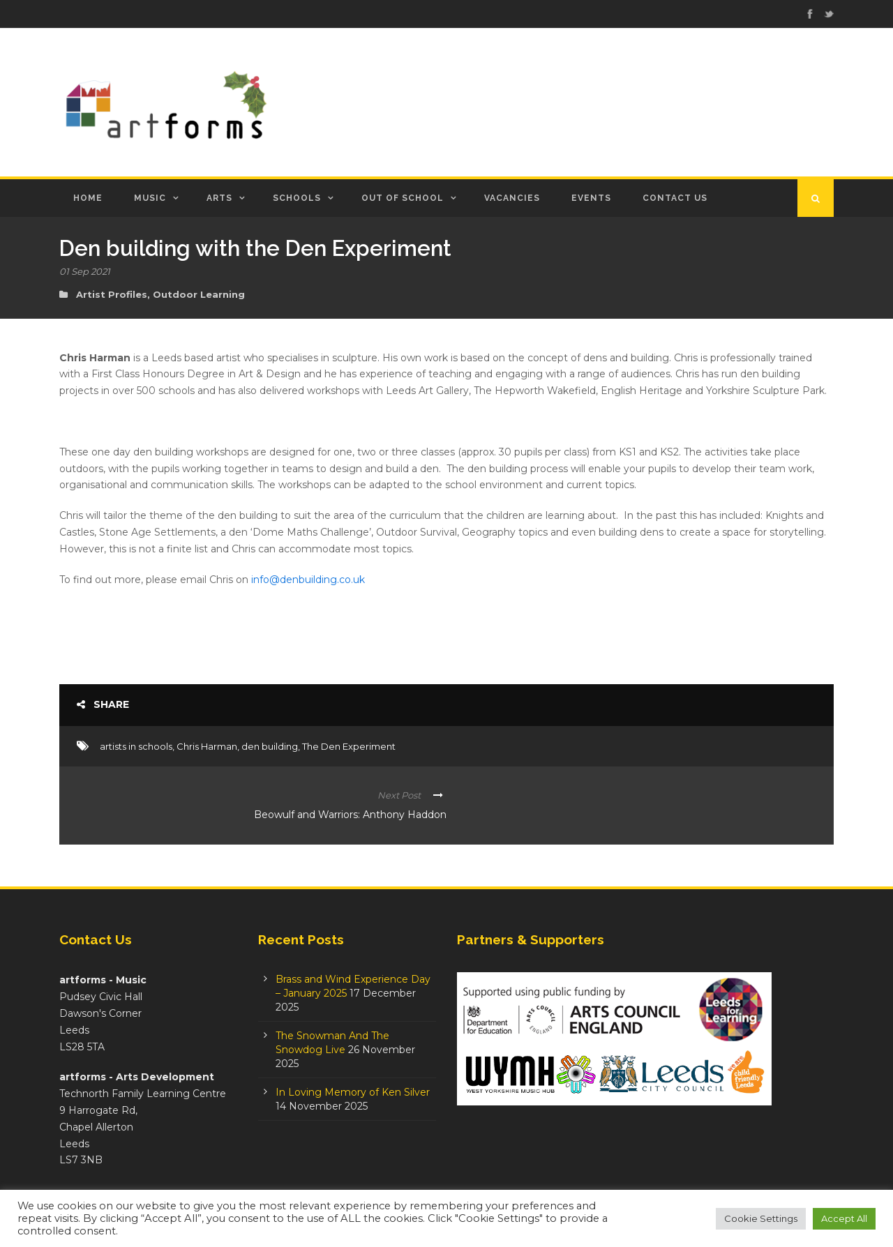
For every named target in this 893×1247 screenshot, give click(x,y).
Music (150, 198)
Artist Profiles (111, 294)
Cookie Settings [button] (760, 1218)
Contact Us (675, 198)
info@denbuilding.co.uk (308, 579)
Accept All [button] (844, 1218)
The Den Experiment (349, 746)
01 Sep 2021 (84, 271)
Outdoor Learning (199, 294)
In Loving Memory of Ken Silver (353, 1092)
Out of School (402, 198)
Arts (219, 198)
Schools (297, 198)
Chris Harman (207, 746)
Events (591, 198)
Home (88, 198)
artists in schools (136, 746)
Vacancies (512, 198)
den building (269, 746)
